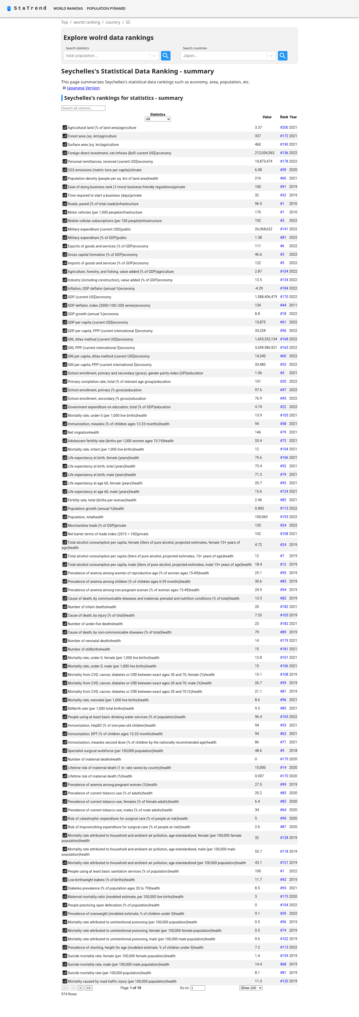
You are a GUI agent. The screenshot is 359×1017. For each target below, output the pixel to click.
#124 (284, 491)
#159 (284, 956)
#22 (283, 407)
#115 (284, 508)
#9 (282, 751)
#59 (283, 683)
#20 (283, 381)
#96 (283, 700)
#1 (282, 204)
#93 (283, 888)
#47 (283, 390)
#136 (284, 153)
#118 (284, 851)
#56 (283, 331)
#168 (284, 339)
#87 (283, 827)
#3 (282, 254)
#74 (283, 930)
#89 (283, 632)
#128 (284, 838)
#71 (283, 742)
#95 (283, 483)
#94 (283, 590)
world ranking (87, 22)
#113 (284, 947)
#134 (284, 280)
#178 (284, 161)
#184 (284, 288)
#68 (283, 964)
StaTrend (30, 8)
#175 (284, 896)
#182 (284, 607)
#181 (284, 649)
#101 (284, 657)
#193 (284, 517)
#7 (282, 556)
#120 (284, 981)
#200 (284, 127)
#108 (284, 534)
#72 (283, 441)
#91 (283, 187)
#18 (283, 314)
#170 (284, 297)
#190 (284, 144)
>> (89, 988)
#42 (283, 880)
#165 (284, 348)
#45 (283, 398)
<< (65, 988)
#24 (283, 525)
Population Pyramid (106, 8)
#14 (283, 768)
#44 (283, 305)
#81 (283, 237)
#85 (283, 581)
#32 (283, 195)
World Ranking (68, 8)
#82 (283, 500)
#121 (284, 863)
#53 (283, 364)
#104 (284, 271)
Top (64, 22)
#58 (283, 424)
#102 (284, 939)
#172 (284, 136)
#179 (284, 641)
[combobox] (66, 56)
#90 (283, 818)
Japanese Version (83, 88)
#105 (284, 415)
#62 (283, 734)
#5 (282, 221)
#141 (284, 229)
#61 (283, 322)
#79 (283, 432)
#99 (283, 784)
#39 (283, 170)
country (113, 22)
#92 (283, 466)
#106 (284, 458)
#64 (283, 810)
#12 (283, 564)
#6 (282, 246)
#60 (283, 178)
